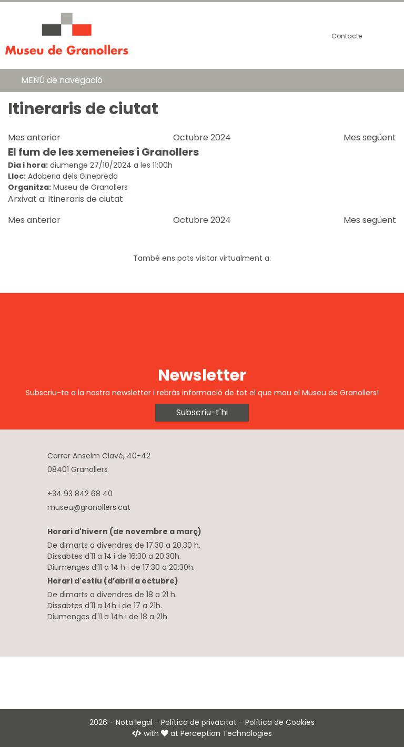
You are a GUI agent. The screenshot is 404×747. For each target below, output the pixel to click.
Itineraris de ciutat (85, 199)
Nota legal (134, 722)
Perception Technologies (226, 733)
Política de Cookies (280, 722)
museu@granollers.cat (88, 507)
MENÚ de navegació (62, 80)
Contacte (346, 36)
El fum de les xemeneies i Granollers (103, 152)
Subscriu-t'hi (202, 412)
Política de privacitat (199, 722)
